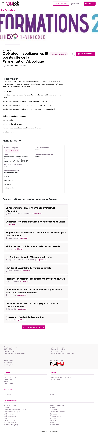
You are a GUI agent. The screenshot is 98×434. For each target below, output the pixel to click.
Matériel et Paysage (11, 425)
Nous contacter (85, 54)
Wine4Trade (54, 425)
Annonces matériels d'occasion (62, 377)
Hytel (6, 382)
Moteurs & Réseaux (57, 405)
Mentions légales (57, 351)
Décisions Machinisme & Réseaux (16, 410)
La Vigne (53, 418)
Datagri (6, 407)
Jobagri (6, 418)
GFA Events (8, 384)
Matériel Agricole (10, 423)
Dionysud (53, 394)
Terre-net (53, 410)
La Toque (53, 414)
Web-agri (53, 423)
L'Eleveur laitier (9, 414)
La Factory (8, 379)
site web (8, 66)
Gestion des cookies (58, 349)
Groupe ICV (6, 50)
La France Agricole (10, 416)
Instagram (8, 365)
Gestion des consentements (14, 353)
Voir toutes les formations (33, 327)
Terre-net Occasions (57, 412)
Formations (10, 10)
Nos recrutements (57, 347)
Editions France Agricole (12, 412)
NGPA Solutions (10, 377)
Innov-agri (7, 394)
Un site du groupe (56, 360)
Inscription (89, 4)
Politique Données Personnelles (62, 353)
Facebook (8, 360)
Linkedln (8, 363)
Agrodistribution (10, 405)
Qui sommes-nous (10, 347)
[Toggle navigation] (3, 3)
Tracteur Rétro (55, 416)
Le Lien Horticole (10, 420)
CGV (10, 349)
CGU (5, 349)
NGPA (52, 407)
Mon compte (55, 379)
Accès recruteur (60, 4)
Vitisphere (53, 420)
